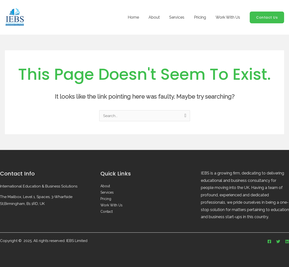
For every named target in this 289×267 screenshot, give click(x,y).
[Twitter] (278, 241)
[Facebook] (269, 241)
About (159, 17)
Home (140, 17)
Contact (106, 212)
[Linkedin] (287, 241)
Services (181, 17)
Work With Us (228, 17)
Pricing (202, 17)
